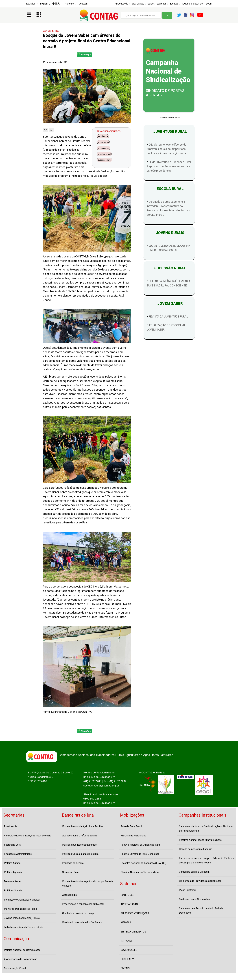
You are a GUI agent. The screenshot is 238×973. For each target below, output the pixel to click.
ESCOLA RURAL (169, 189)
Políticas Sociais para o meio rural (80, 853)
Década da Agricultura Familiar (195, 849)
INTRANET (126, 940)
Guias (151, 3)
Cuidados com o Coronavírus (194, 899)
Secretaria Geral (12, 844)
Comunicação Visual (15, 968)
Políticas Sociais (13, 890)
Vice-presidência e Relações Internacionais (27, 835)
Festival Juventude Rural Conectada (140, 853)
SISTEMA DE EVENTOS (133, 931)
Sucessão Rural (70, 872)
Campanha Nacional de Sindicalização (168, 71)
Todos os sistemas (192, 3)
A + (45, 130)
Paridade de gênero (73, 863)
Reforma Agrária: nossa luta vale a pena (200, 839)
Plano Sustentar (187, 890)
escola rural (103, 136)
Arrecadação (121, 3)
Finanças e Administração (18, 853)
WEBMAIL (126, 922)
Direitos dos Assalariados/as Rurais (82, 922)
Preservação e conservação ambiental (83, 904)
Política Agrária (12, 863)
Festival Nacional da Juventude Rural (140, 844)
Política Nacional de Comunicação (22, 949)
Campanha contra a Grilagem (194, 871)
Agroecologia (69, 894)
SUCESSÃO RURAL (169, 268)
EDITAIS (125, 968)
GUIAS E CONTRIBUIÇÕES (135, 913)
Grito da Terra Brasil (131, 826)
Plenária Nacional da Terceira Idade (140, 872)
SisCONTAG (137, 3)
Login (209, 3)
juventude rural (104, 154)
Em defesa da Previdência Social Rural (200, 880)
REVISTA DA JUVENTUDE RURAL (168, 316)
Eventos (174, 3)
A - (51, 130)
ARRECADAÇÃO (129, 904)
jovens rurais (103, 148)
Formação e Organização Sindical (22, 899)
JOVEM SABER (52, 30)
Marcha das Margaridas (133, 835)
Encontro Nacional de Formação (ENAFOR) (143, 863)
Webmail (161, 3)
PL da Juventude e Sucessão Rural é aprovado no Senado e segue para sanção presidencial (169, 166)
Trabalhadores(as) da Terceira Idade (23, 927)
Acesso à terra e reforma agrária (79, 835)
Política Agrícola (13, 872)
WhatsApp (84, 54)
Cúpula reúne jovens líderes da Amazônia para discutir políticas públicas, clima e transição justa (166, 149)
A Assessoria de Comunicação (20, 959)
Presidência (10, 826)
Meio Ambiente (12, 881)
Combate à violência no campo (78, 913)
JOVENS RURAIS (169, 233)
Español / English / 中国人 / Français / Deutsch (56, 3)
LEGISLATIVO (128, 959)
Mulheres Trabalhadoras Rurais (20, 908)
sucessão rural (104, 160)
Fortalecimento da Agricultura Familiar (82, 826)
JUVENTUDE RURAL (169, 131)
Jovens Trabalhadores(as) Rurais (22, 918)
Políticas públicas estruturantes (79, 844)
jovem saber (103, 142)
